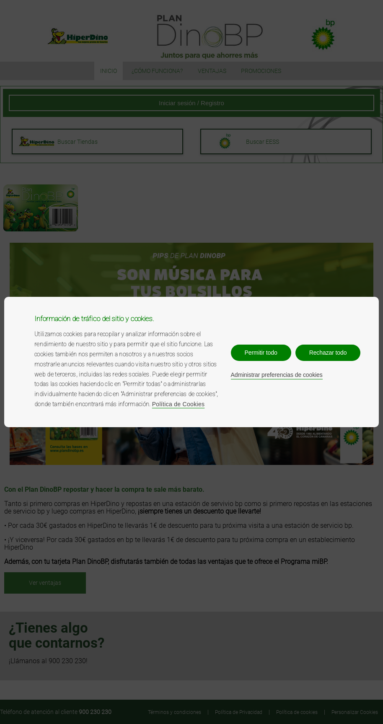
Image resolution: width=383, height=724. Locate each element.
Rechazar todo (328, 352)
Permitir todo (261, 352)
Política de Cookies (178, 404)
